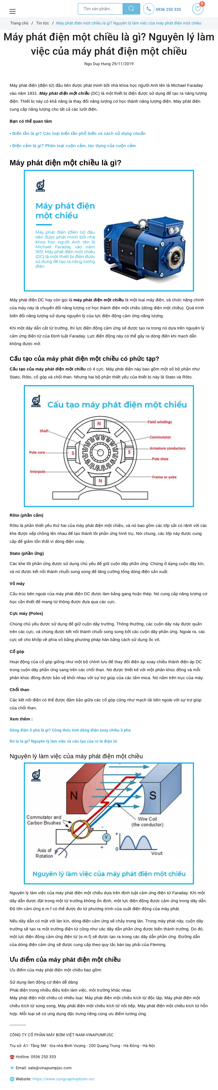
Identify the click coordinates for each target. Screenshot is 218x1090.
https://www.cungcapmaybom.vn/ (64, 1079)
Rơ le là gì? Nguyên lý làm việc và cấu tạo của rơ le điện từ (63, 741)
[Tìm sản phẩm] (100, 9)
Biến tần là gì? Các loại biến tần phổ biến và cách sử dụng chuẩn (79, 133)
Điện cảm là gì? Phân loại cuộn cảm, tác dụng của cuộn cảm (74, 146)
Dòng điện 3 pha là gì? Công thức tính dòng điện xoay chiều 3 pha (70, 730)
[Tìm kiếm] (131, 9)
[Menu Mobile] (13, 10)
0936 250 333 (168, 9)
